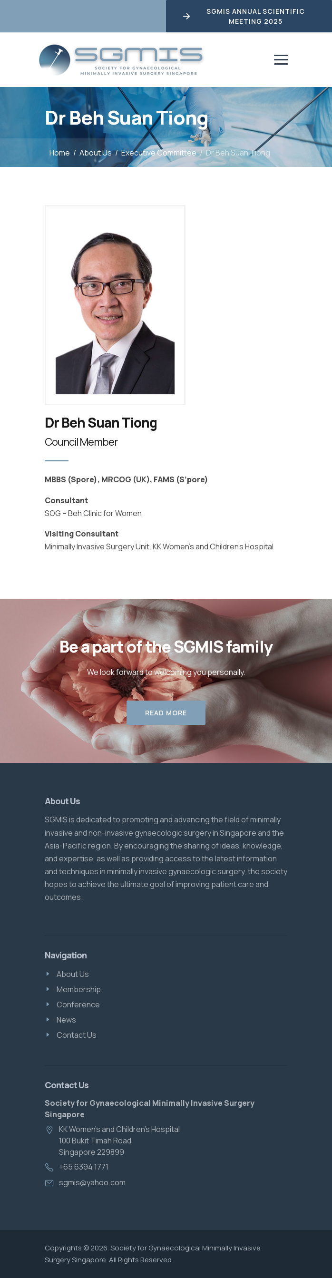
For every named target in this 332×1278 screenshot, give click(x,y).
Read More (166, 712)
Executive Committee (158, 152)
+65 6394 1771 (83, 1166)
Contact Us (77, 1035)
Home (59, 152)
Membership (79, 989)
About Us (95, 152)
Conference (78, 1004)
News (66, 1020)
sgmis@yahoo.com (92, 1182)
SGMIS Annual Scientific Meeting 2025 (243, 16)
